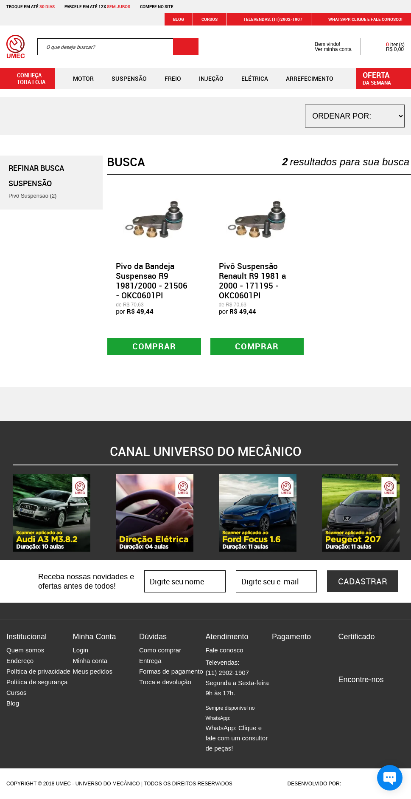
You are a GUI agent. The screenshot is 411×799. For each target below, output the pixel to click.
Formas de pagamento (171, 671)
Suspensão (122, 78)
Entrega (150, 660)
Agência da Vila (357, 783)
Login (80, 650)
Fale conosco (224, 650)
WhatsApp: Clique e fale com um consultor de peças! (236, 728)
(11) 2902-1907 (227, 672)
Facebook (344, 694)
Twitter (374, 694)
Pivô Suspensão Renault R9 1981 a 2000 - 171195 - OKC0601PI (252, 280)
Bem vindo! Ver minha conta (325, 46)
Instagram (359, 694)
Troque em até (30, 6)
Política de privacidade (38, 671)
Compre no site (156, 6)
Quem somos (25, 650)
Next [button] (404, 513)
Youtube (389, 694)
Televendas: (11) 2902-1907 (267, 19)
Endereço (20, 660)
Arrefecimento (302, 78)
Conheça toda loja (24, 78)
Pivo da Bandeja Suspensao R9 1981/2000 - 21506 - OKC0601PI (151, 280)
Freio (166, 78)
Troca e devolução (165, 682)
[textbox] (118, 46)
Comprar (154, 346)
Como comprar (160, 650)
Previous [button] (6, 513)
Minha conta (90, 660)
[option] (51, 512)
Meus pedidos (92, 671)
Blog (178, 19)
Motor (76, 78)
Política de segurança (36, 682)
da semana (385, 78)
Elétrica (248, 78)
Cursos (209, 19)
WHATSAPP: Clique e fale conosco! (360, 19)
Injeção (204, 78)
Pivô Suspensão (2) (32, 196)
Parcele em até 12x (97, 6)
